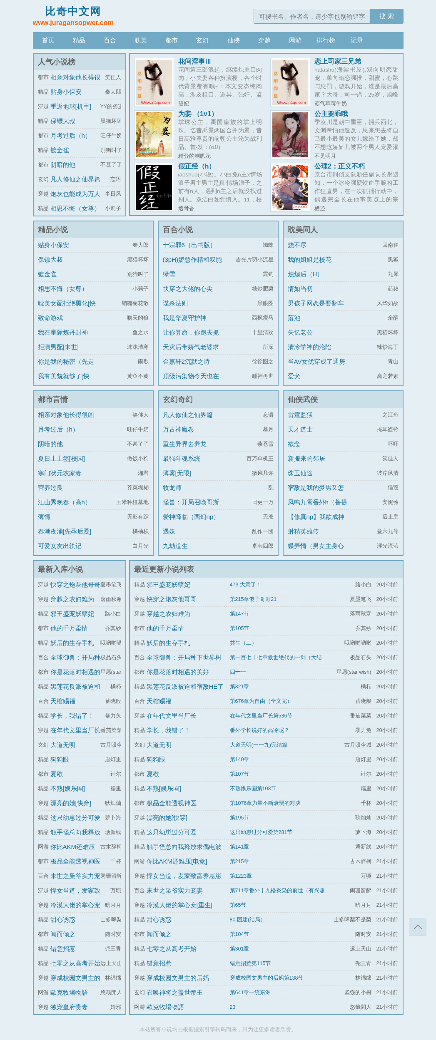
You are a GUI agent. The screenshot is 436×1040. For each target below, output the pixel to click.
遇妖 (169, 531)
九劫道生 (175, 545)
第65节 (238, 905)
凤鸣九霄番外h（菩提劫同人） (317, 508)
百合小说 (178, 230)
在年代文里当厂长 (75, 730)
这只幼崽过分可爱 (75, 817)
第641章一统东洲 (250, 992)
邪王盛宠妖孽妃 (72, 613)
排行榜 (325, 40)
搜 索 (386, 16)
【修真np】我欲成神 (316, 516)
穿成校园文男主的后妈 (178, 977)
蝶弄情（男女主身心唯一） (316, 552)
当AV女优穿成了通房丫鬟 (317, 367)
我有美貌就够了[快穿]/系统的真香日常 (64, 382)
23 (233, 1007)
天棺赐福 (62, 701)
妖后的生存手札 (72, 642)
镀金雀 (59, 150)
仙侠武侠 (303, 399)
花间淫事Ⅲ (195, 61)
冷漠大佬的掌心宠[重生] (179, 904)
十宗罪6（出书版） (189, 244)
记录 (357, 40)
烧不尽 (297, 244)
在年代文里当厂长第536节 (261, 716)
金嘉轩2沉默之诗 (186, 361)
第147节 (239, 614)
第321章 (239, 687)
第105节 (239, 628)
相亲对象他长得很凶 (66, 414)
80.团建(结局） (248, 920)
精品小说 (53, 230)
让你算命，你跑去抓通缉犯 (191, 338)
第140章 (239, 759)
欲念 (294, 443)
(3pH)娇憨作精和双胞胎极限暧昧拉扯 (192, 266)
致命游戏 (50, 317)
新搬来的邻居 (306, 458)
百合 (110, 40)
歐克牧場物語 (69, 992)
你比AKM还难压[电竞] (177, 861)
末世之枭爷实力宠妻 (175, 890)
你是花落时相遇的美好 (178, 671)
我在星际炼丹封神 (63, 332)
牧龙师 (172, 487)
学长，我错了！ (72, 715)
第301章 (239, 949)
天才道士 (300, 429)
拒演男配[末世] (58, 346)
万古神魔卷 (178, 429)
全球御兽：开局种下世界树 (184, 657)
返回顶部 (417, 927)
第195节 (239, 818)
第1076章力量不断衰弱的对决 (265, 803)
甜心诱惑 (62, 919)
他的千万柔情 (69, 628)
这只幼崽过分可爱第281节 (261, 832)
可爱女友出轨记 (60, 545)
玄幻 (202, 40)
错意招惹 (62, 948)
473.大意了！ (246, 585)
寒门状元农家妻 (60, 473)
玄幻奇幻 (178, 399)
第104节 (239, 934)
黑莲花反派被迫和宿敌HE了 (185, 686)
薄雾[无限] (177, 473)
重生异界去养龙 (185, 443)
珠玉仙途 (300, 473)
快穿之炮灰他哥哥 (75, 584)
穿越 (264, 40)
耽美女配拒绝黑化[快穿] (67, 309)
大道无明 (62, 744)
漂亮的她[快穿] (70, 803)
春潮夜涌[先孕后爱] (64, 531)
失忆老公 (300, 332)
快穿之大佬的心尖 (188, 288)
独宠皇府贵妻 (69, 1006)
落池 (294, 317)
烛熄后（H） (306, 274)
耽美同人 (303, 230)
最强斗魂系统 (181, 458)
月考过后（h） (70, 135)
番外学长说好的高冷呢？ (259, 730)
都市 (171, 40)
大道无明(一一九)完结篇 (258, 745)
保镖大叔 (62, 120)
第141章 (239, 847)
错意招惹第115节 (250, 963)
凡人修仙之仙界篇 (75, 179)
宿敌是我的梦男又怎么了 (316, 494)
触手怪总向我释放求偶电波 (184, 846)
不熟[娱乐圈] (67, 788)
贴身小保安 (66, 91)
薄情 (44, 516)
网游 (295, 40)
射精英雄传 (303, 531)
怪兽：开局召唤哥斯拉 (191, 508)
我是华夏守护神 (185, 317)
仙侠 (233, 40)
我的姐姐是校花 (309, 259)
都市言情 (53, 399)
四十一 (238, 672)
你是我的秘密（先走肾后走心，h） (66, 367)
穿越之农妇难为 (72, 599)
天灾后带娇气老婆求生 (191, 353)
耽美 (141, 40)
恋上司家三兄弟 (337, 61)
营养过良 (50, 487)
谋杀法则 (175, 303)
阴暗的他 (62, 164)
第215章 (239, 861)
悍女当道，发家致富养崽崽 (184, 875)
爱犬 (294, 376)
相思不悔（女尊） (75, 208)
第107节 (239, 774)
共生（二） (243, 643)
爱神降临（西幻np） (191, 516)
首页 (48, 40)
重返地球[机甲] (70, 106)
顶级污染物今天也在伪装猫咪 (191, 382)
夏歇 (56, 773)
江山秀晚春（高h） (64, 502)
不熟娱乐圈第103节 (253, 789)
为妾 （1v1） (198, 113)
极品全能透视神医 (75, 861)
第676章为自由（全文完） (261, 701)
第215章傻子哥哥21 (253, 599)
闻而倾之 (62, 934)
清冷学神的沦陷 (309, 346)
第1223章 (241, 876)
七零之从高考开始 (75, 963)
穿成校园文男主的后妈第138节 (267, 978)
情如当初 (300, 288)
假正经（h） (197, 166)
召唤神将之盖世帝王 (175, 992)
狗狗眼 (59, 759)
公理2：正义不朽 (339, 166)
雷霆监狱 (300, 414)
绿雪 (169, 274)
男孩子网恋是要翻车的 (316, 309)
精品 (79, 40)
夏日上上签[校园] (61, 458)
